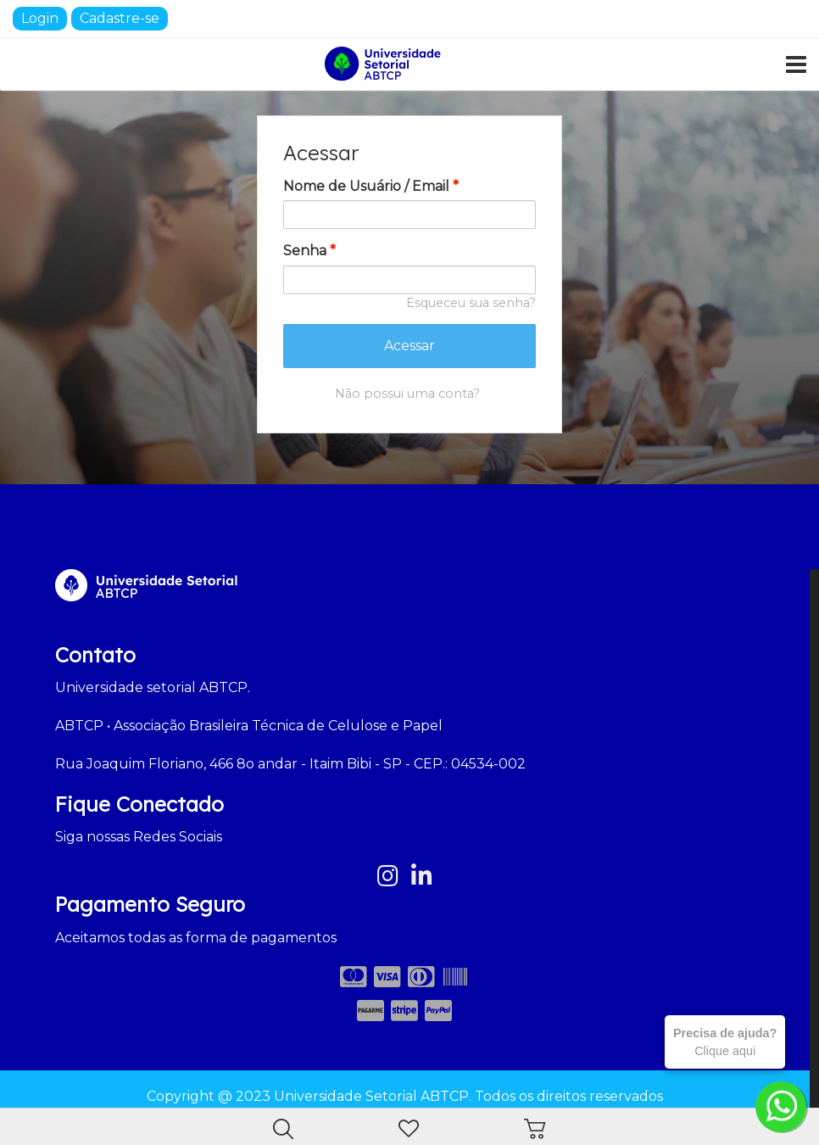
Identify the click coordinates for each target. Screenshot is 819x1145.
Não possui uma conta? (407, 393)
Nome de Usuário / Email (371, 186)
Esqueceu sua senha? (471, 302)
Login (39, 18)
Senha (309, 251)
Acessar (409, 346)
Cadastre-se (119, 18)
